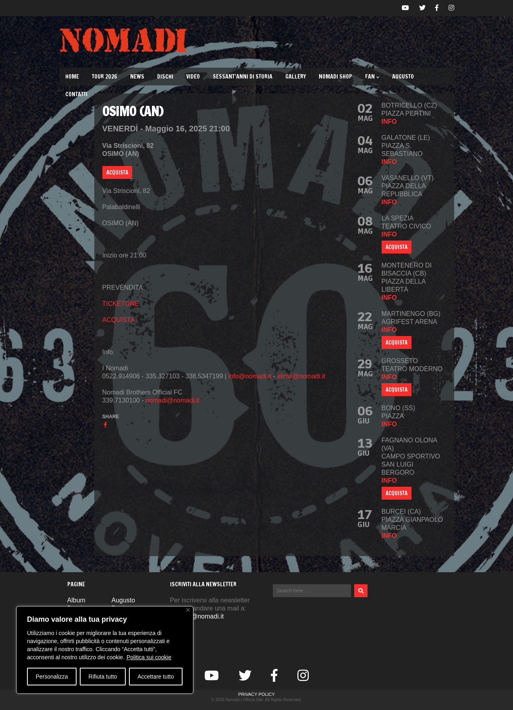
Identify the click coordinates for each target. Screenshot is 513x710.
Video (193, 77)
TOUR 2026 (104, 77)
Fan (372, 77)
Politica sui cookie (149, 657)
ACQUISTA (117, 172)
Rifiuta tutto (103, 676)
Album (76, 600)
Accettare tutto (155, 676)
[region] (104, 650)
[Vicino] (188, 610)
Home (72, 77)
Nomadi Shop (335, 77)
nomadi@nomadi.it (172, 400)
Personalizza (51, 676)
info (389, 121)
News (137, 77)
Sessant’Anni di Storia (242, 77)
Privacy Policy (256, 694)
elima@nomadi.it (301, 376)
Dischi (165, 77)
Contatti (76, 94)
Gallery (295, 77)
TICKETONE (120, 303)
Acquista (396, 342)
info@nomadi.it (249, 376)
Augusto (403, 77)
